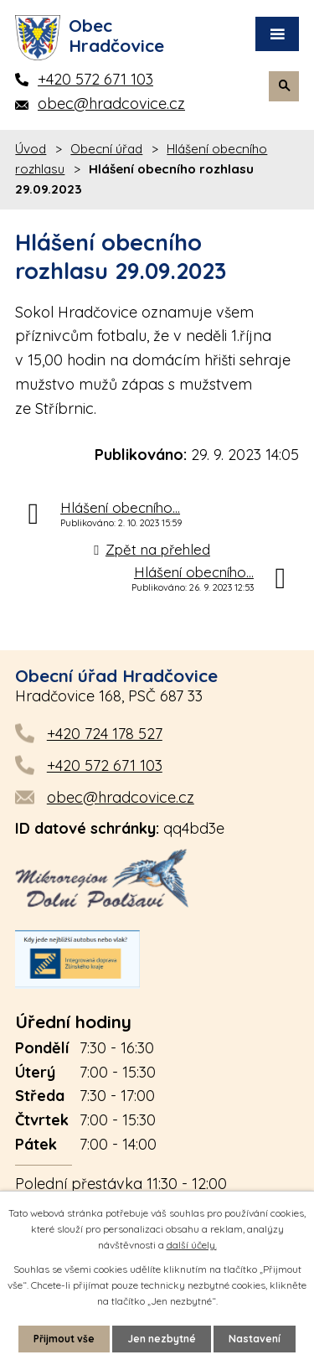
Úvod (30, 149)
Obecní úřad (106, 149)
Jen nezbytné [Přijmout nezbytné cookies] (161, 1338)
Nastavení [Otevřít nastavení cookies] (255, 1338)
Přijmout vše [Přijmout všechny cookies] (64, 1338)
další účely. (192, 1244)
